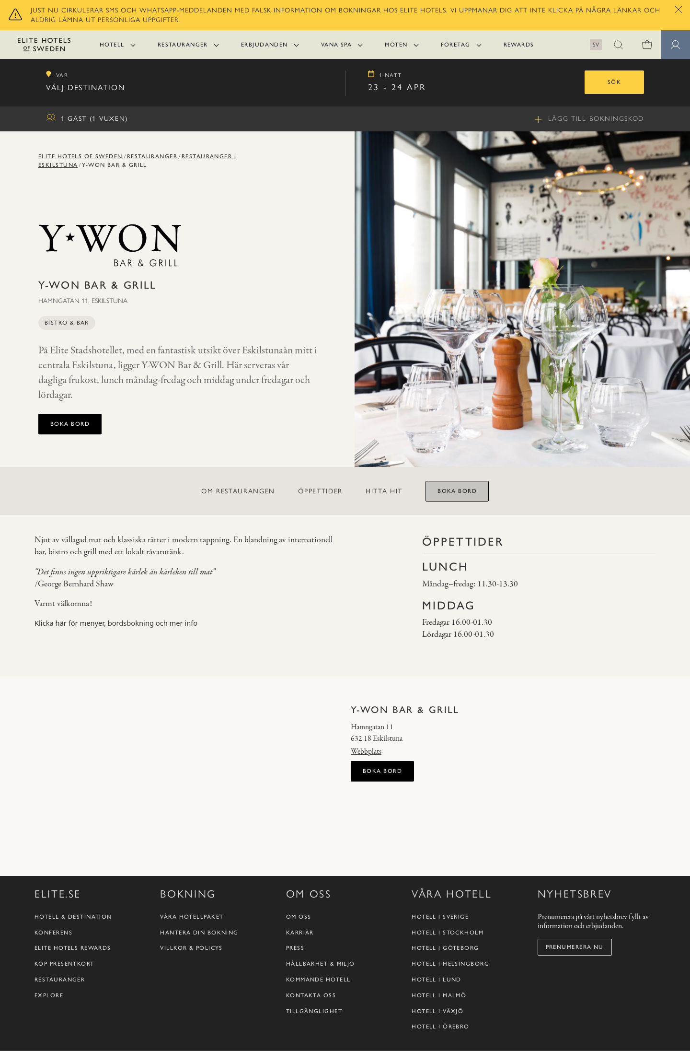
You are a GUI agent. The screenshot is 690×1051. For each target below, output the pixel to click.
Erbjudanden (264, 44)
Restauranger (183, 44)
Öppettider (320, 491)
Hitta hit (384, 491)
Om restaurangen (238, 491)
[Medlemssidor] (675, 44)
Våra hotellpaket (191, 1034)
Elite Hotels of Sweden (80, 156)
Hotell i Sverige (440, 1034)
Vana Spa (336, 44)
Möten (396, 44)
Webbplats (366, 752)
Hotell (112, 44)
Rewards (519, 44)
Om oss (298, 1034)
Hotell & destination (73, 1034)
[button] (618, 44)
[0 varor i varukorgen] (646, 44)
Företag (456, 44)
